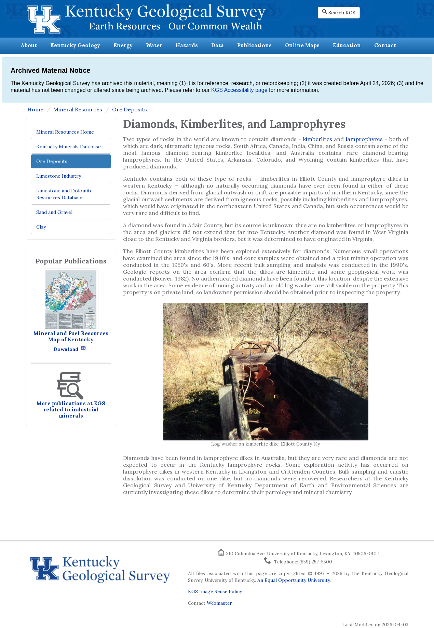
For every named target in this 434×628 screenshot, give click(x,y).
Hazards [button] (187, 45)
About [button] (29, 45)
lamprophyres (364, 139)
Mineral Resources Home (65, 132)
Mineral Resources (77, 109)
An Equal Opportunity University (293, 580)
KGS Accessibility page (239, 90)
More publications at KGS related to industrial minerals (71, 409)
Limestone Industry (58, 176)
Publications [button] (254, 45)
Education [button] (347, 45)
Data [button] (217, 45)
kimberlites (318, 139)
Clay (41, 227)
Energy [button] (123, 45)
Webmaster (219, 603)
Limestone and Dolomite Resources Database (64, 194)
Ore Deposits (129, 109)
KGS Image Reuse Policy (215, 591)
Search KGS (338, 12)
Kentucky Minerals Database (68, 147)
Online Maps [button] (302, 45)
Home (35, 109)
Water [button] (154, 45)
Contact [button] (385, 45)
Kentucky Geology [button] (75, 45)
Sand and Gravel (54, 212)
